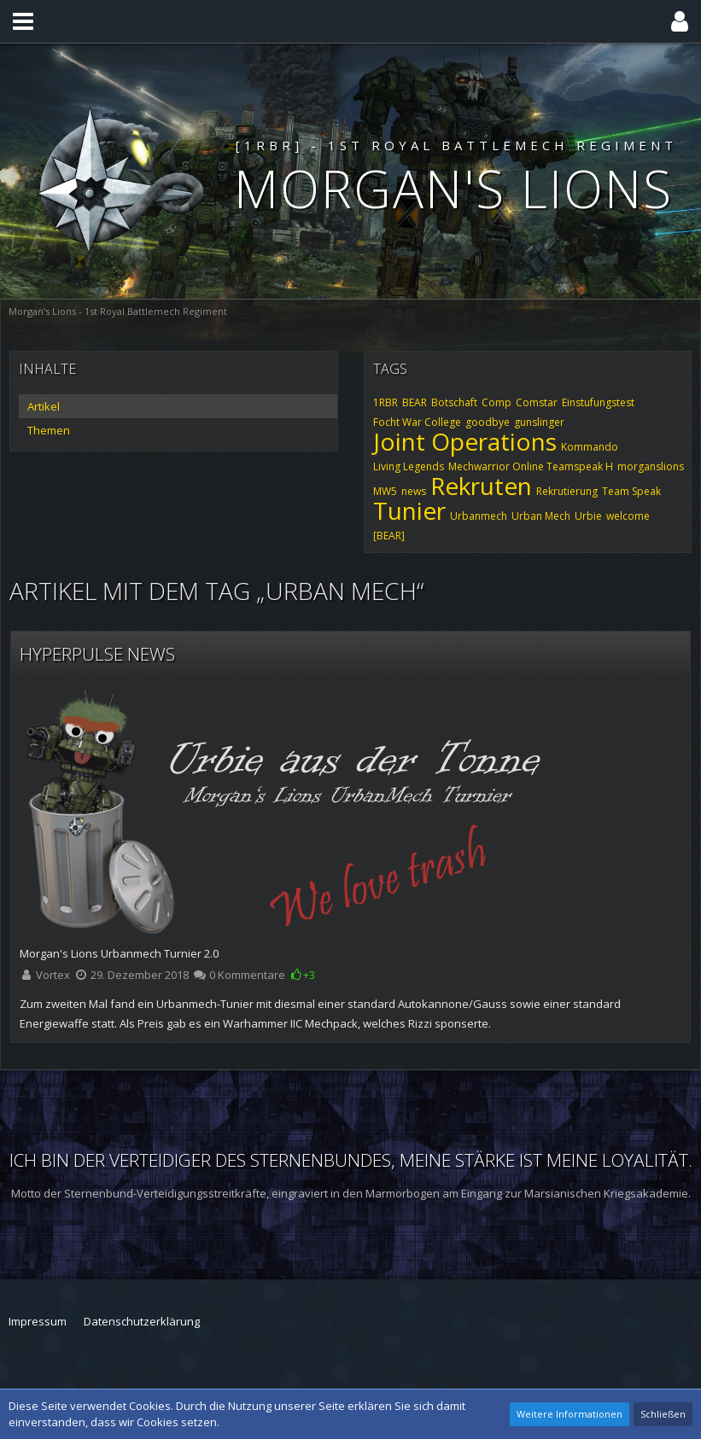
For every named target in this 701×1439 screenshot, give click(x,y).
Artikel (43, 406)
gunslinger (539, 422)
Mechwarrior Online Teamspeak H (530, 466)
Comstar (537, 402)
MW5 (385, 491)
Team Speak (631, 491)
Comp (496, 402)
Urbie (588, 516)
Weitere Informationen (569, 1413)
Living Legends (408, 466)
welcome (628, 516)
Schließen (663, 1413)
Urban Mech (540, 516)
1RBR (385, 402)
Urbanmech (478, 516)
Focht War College (417, 422)
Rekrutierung (567, 491)
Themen (48, 430)
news (413, 491)
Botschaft (454, 402)
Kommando (589, 447)
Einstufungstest (598, 402)
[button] (23, 21)
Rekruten (481, 485)
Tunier (409, 510)
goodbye (487, 422)
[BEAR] (389, 535)
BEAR (414, 402)
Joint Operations (465, 441)
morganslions (650, 466)
